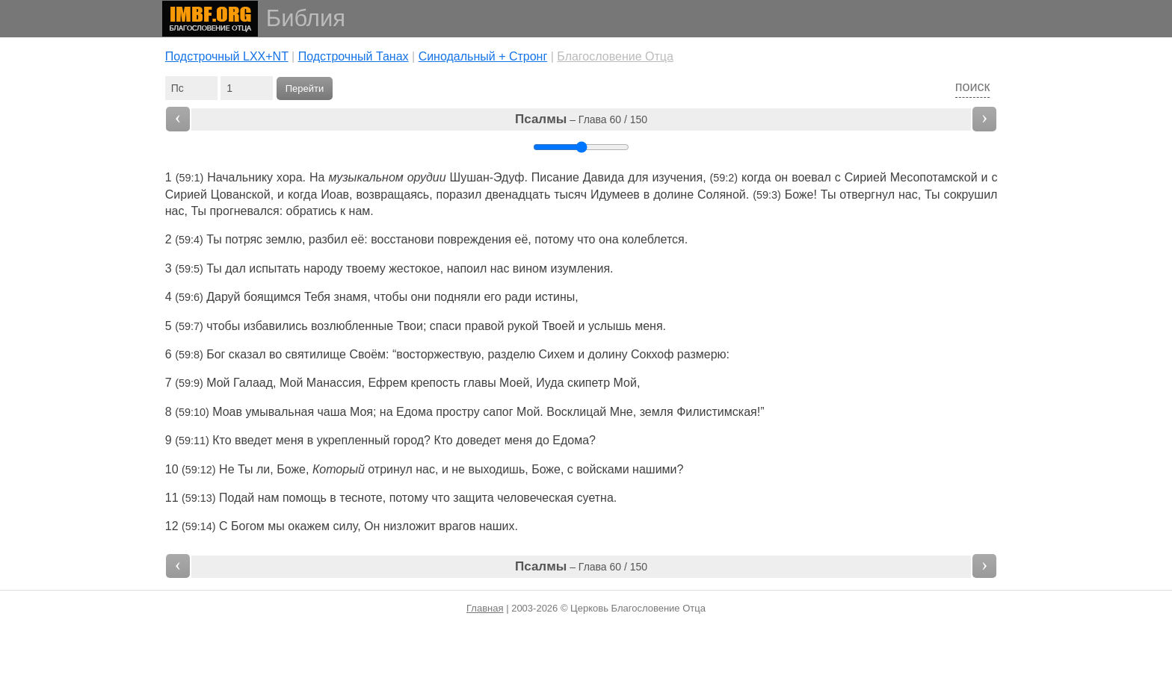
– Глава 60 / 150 (581, 119)
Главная (484, 608)
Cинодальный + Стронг (483, 56)
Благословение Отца (615, 56)
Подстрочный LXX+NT (227, 56)
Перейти (305, 88)
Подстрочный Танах (353, 56)
